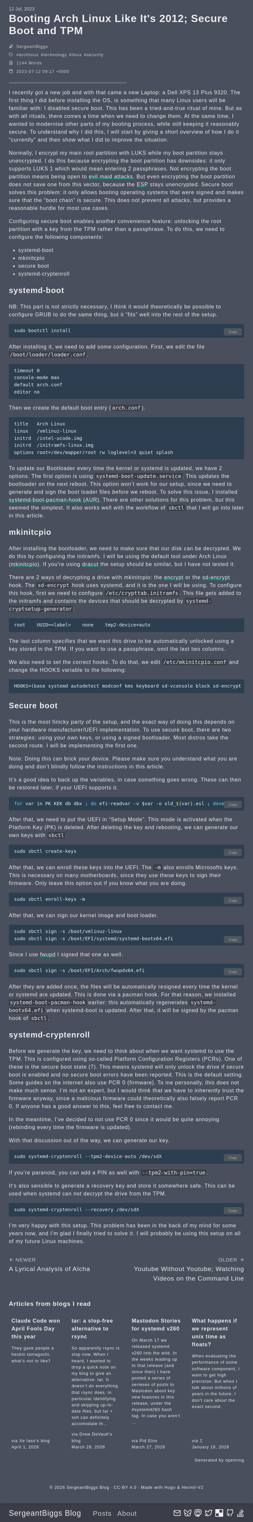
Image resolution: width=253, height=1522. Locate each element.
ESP (142, 184)
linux (76, 54)
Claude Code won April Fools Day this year (35, 1328)
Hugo (170, 1487)
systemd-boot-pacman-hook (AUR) (54, 500)
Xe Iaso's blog (34, 1440)
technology (55, 54)
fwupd (48, 954)
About (127, 1513)
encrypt (174, 577)
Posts (102, 1513)
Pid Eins (149, 1440)
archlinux (29, 54)
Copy (232, 332)
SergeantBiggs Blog (45, 1513)
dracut (90, 564)
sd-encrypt (216, 577)
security (95, 54)
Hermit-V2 (193, 1487)
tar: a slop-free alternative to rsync (92, 1328)
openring (234, 1460)
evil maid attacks (111, 176)
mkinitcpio (24, 564)
